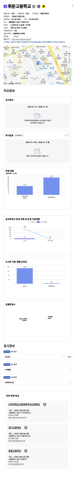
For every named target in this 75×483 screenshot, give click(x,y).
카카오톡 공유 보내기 (43, 6)
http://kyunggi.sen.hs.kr (16, 441)
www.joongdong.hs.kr (16, 464)
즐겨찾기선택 (33, 6)
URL (39, 6)
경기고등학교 (14, 427)
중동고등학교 (14, 451)
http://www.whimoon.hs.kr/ (21, 39)
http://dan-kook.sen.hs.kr (17, 417)
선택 (69, 357)
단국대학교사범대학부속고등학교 (24, 404)
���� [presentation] (65, 135)
